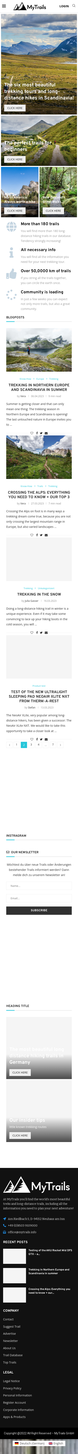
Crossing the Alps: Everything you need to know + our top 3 (39, 495)
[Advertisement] (39, 791)
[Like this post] (31, 433)
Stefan (31, 707)
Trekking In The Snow (39, 594)
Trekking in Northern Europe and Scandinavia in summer (39, 387)
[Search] (74, 6)
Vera (23, 396)
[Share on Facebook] (37, 433)
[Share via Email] (46, 433)
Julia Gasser (31, 601)
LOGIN (64, 6)
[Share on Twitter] (41, 433)
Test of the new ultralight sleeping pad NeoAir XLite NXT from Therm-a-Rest (39, 697)
